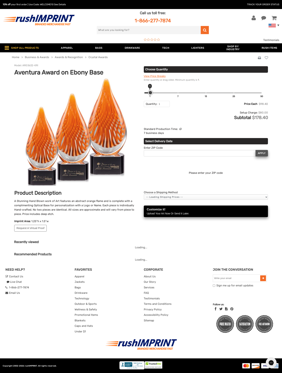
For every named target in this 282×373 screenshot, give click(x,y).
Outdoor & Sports (86, 304)
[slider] (150, 92)
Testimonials (271, 40)
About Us (150, 276)
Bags (78, 287)
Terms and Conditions (158, 304)
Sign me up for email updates (234, 285)
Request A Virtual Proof (31, 228)
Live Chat (14, 281)
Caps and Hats (84, 326)
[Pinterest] (231, 309)
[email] (237, 278)
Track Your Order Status (263, 4)
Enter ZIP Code (153, 147)
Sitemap (149, 320)
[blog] (226, 309)
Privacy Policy (153, 309)
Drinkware (81, 293)
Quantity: (151, 104)
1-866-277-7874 (153, 21)
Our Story (150, 281)
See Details (60, 4)
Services (149, 287)
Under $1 (80, 331)
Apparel (79, 276)
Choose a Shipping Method (161, 192)
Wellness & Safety (86, 309)
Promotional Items (86, 315)
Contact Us (14, 276)
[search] (149, 30)
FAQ (146, 293)
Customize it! (206, 211)
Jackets (80, 281)
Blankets (80, 320)
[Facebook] (215, 309)
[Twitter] (221, 309)
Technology (82, 298)
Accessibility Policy (156, 315)
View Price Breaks (155, 76)
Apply (262, 153)
